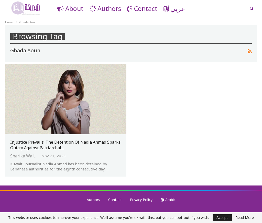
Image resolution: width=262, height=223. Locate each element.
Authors (105, 8)
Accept (222, 217)
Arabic (168, 199)
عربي (174, 8)
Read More (244, 217)
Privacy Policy (141, 199)
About (70, 8)
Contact (142, 8)
